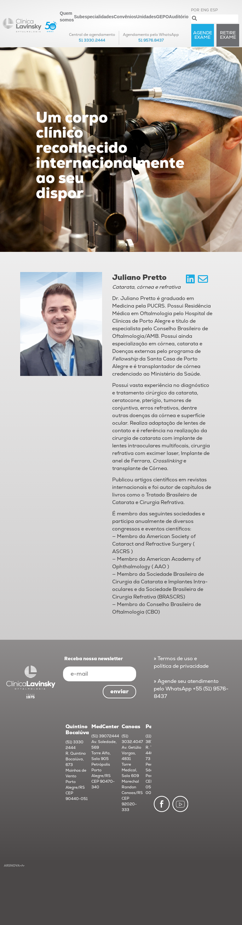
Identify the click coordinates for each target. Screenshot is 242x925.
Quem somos (67, 16)
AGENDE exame (202, 35)
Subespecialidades (94, 16)
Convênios (125, 16)
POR (195, 10)
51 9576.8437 (151, 40)
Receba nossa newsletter (93, 659)
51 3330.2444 (92, 40)
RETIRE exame (228, 35)
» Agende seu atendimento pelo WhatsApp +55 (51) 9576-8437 (191, 689)
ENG (205, 10)
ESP (214, 10)
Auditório (178, 16)
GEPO (162, 16)
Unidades (146, 16)
